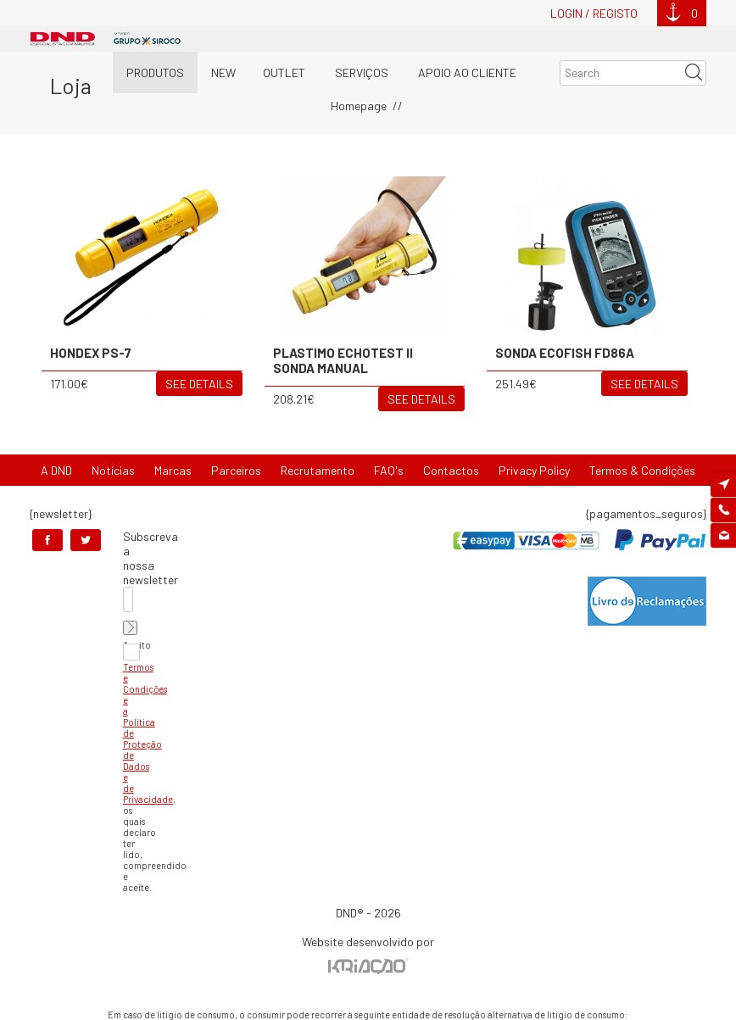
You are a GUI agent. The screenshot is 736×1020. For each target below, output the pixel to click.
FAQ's (389, 470)
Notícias (113, 470)
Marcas (173, 470)
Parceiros (236, 470)
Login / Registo (594, 13)
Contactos (451, 470)
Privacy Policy (534, 470)
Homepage (359, 105)
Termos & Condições (642, 470)
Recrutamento (317, 470)
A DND (56, 470)
